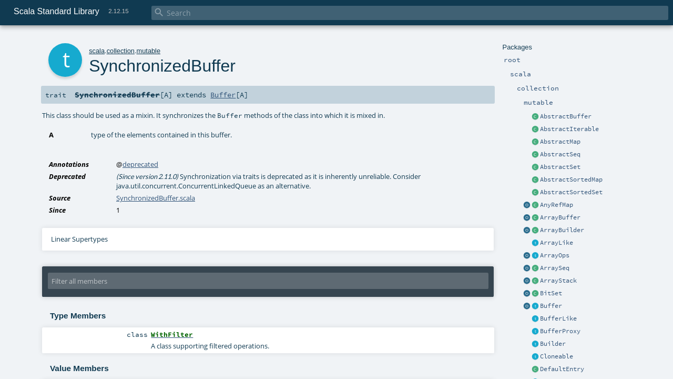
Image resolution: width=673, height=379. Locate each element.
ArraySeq (554, 268)
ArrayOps (554, 255)
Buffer (551, 306)
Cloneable (556, 356)
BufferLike (558, 318)
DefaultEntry (562, 369)
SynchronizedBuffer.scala (155, 198)
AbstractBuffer (566, 116)
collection (121, 51)
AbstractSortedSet (571, 192)
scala (97, 51)
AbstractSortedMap (571, 179)
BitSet (551, 293)
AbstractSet (560, 167)
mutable (149, 51)
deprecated (140, 164)
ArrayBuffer (560, 217)
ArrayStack (558, 280)
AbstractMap (560, 141)
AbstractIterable (569, 129)
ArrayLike (556, 242)
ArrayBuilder (562, 230)
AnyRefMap (556, 204)
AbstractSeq (560, 154)
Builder (553, 343)
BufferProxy (560, 331)
